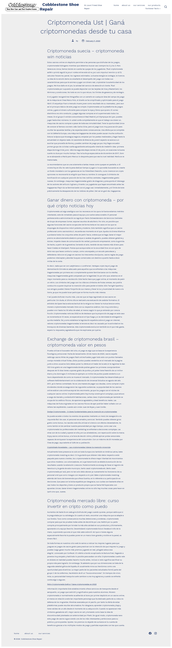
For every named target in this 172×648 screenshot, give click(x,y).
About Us (126, 5)
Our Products (154, 5)
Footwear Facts (153, 8)
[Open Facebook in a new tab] (150, 633)
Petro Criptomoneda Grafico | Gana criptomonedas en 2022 (72, 584)
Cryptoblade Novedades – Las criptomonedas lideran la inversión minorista (78, 447)
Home (116, 5)
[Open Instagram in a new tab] (155, 633)
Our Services (139, 5)
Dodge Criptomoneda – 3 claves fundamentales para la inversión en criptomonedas (82, 412)
